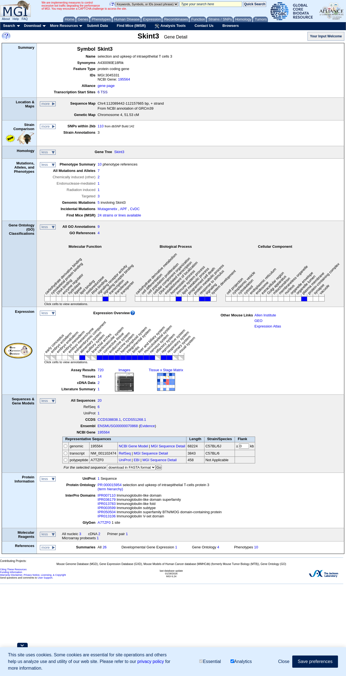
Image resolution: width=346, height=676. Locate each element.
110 (101, 126)
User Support (45, 577)
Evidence (147, 426)
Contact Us (204, 26)
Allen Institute (265, 315)
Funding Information (11, 572)
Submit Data (97, 26)
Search (9, 26)
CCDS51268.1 (134, 419)
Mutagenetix (107, 209)
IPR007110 (107, 495)
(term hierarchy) (110, 489)
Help (15, 18)
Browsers (230, 26)
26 (104, 547)
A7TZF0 (104, 522)
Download (32, 26)
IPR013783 (107, 504)
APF (123, 209)
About (6, 18)
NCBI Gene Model (133, 446)
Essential (210, 661)
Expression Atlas (267, 326)
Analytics (241, 661)
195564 (124, 79)
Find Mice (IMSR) (131, 26)
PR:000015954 (110, 485)
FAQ (25, 18)
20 (99, 400)
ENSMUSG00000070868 (118, 426)
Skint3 (119, 152)
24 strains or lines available (119, 215)
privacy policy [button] (150, 661)
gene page (106, 86)
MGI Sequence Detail (168, 446)
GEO (258, 321)
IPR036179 (107, 499)
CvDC (135, 209)
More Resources (64, 26)
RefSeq (125, 453)
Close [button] (283, 661)
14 (99, 376)
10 (99, 164)
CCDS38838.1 (109, 419)
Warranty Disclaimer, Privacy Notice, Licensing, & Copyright (33, 575)
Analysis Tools (170, 26)
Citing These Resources (13, 569)
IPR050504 (107, 512)
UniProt (125, 460)
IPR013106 (107, 516)
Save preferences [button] (315, 661)
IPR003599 (107, 508)
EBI (137, 460)
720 (101, 370)
